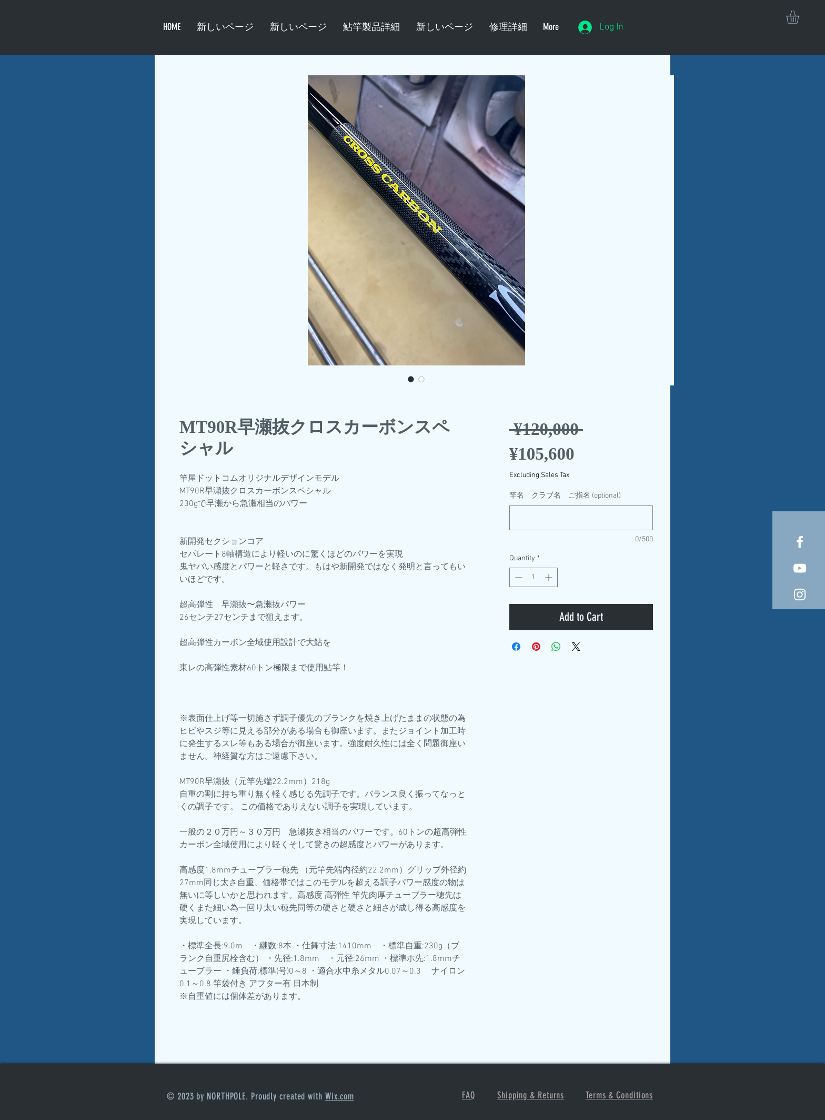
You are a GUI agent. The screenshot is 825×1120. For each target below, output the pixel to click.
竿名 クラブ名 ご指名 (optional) (565, 495)
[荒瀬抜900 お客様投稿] (800, 568)
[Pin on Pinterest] (536, 646)
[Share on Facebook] (516, 646)
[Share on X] (576, 646)
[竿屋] (800, 594)
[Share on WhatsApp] (556, 646)
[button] (800, 17)
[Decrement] (517, 577)
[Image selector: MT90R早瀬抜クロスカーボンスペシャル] (411, 379)
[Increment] (549, 577)
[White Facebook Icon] (800, 542)
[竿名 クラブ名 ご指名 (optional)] (581, 518)
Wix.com (339, 1096)
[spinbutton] (533, 577)
